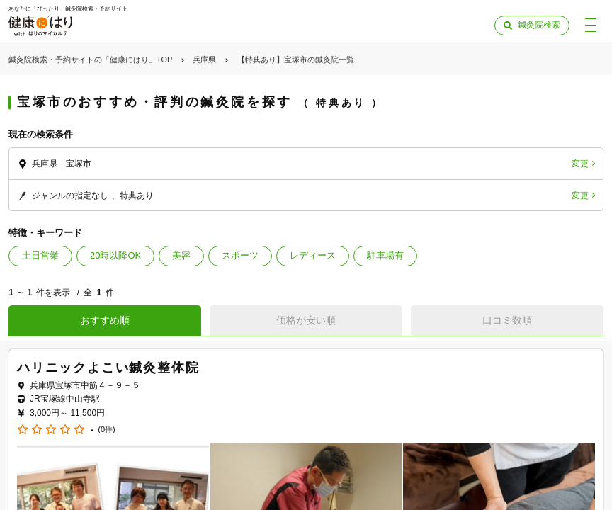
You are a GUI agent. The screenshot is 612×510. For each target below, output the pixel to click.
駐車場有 (385, 255)
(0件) (106, 430)
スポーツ (240, 255)
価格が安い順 (306, 320)
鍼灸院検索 (539, 25)
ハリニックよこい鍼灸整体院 (108, 368)
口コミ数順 (507, 320)
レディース (313, 255)
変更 (580, 163)
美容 (181, 255)
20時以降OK (115, 255)
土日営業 (40, 255)
